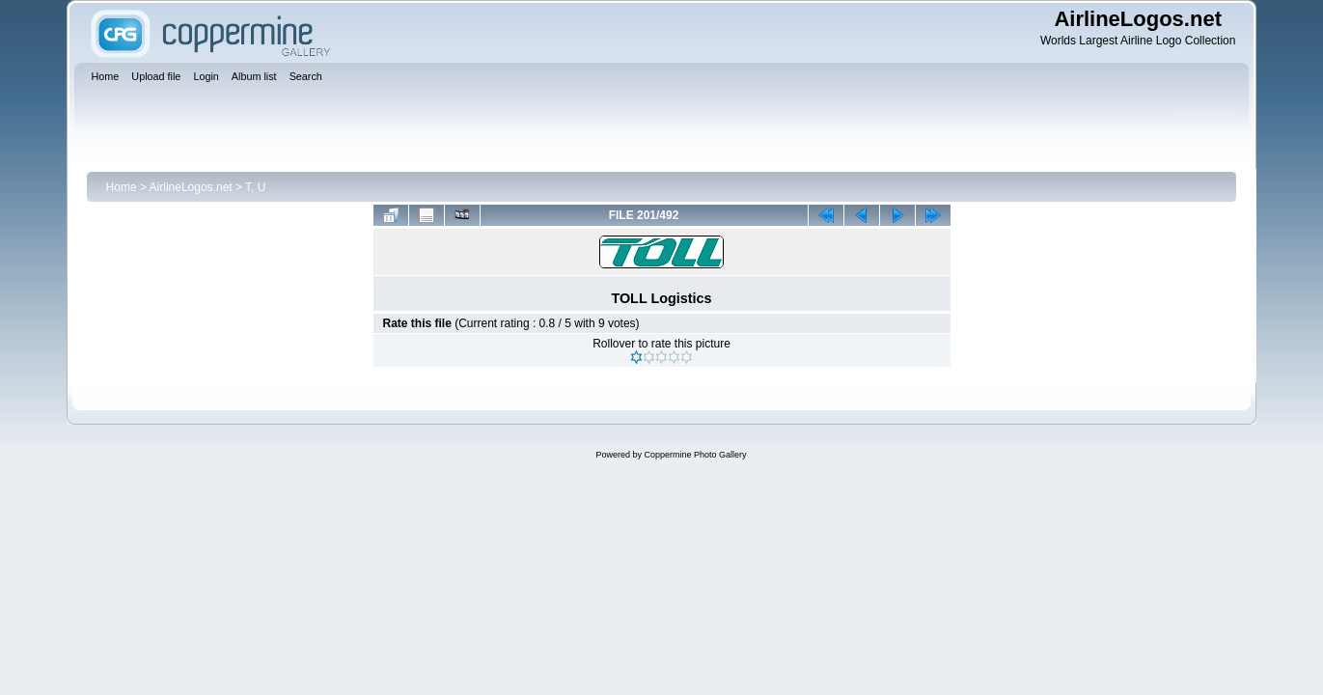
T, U (255, 187)
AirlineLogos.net (191, 187)
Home (121, 187)
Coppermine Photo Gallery (695, 454)
